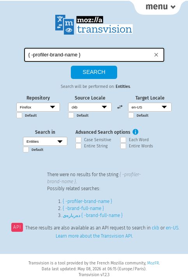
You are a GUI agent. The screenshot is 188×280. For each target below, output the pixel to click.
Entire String (95, 146)
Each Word (139, 139)
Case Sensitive (97, 139)
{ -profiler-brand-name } (87, 201)
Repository (38, 98)
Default (31, 115)
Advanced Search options (103, 132)
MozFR (153, 263)
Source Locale (90, 98)
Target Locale (150, 98)
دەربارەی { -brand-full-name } (93, 215)
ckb (155, 228)
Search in (45, 132)
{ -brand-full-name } (83, 208)
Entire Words (141, 146)
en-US (172, 228)
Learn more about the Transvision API (94, 236)
